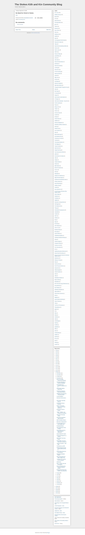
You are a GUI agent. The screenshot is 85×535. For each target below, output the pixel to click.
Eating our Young (58, 260)
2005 (57, 491)
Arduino (56, 163)
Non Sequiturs (57, 287)
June (58, 476)
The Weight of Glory (58, 512)
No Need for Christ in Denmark (61, 404)
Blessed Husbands (58, 167)
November (59, 374)
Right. (17, 15)
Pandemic (56, 196)
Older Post (48, 29)
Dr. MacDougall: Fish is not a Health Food (61, 424)
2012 (57, 366)
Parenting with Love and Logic (60, 514)
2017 (57, 358)
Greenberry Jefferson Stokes (60, 124)
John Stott (56, 59)
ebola (56, 318)
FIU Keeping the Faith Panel (60, 40)
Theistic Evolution (58, 146)
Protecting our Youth (58, 138)
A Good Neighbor (60, 396)
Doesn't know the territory (59, 253)
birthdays (56, 217)
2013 (57, 365)
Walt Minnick (57, 148)
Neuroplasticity (57, 285)
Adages (56, 159)
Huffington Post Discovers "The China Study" (61, 394)
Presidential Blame (60, 425)
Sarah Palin (57, 20)
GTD (55, 18)
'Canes (56, 26)
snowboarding (57, 332)
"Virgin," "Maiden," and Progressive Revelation (61, 413)
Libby (56, 275)
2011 (57, 368)
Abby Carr (56, 77)
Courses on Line (58, 245)
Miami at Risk (57, 279)
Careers (56, 169)
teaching (56, 336)
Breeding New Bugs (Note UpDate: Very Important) (62, 470)
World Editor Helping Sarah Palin (60, 389)
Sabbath (56, 200)
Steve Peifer (57, 30)
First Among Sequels (58, 498)
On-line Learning (58, 102)
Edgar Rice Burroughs (59, 177)
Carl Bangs (57, 81)
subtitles (56, 334)
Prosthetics (57, 198)
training (56, 342)
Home (33, 29)
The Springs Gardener (59, 142)
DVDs (56, 171)
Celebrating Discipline (59, 235)
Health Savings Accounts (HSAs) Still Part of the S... (61, 448)
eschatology (57, 320)
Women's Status (58, 53)
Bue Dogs (56, 231)
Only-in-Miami (57, 194)
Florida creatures (58, 181)
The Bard (56, 140)
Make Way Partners (58, 85)
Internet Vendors (58, 271)
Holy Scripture (57, 500)
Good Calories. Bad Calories (60, 97)
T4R (55, 303)
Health (56, 36)
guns (55, 24)
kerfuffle (56, 324)
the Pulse (56, 223)
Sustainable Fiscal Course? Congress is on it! (62, 385)
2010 (57, 370)
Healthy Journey (58, 14)
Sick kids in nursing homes (60, 202)
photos (56, 57)
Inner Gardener (57, 130)
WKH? (56, 215)
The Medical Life (58, 206)
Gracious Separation (58, 122)
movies (56, 75)
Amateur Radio (57, 161)
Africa (56, 89)
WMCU (56, 51)
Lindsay (56, 515)
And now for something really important (61, 418)
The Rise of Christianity (59, 305)
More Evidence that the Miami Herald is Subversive (61, 431)
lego (55, 38)
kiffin (55, 328)
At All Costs (57, 523)
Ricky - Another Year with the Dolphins (61, 464)
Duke (56, 32)
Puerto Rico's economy (59, 293)
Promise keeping (58, 71)
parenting (56, 63)
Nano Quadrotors (58, 189)
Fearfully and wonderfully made (60, 179)
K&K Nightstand (58, 497)
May (58, 477)
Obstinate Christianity (59, 289)
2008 (57, 486)
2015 (57, 361)
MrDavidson (57, 281)
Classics (56, 110)
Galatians (56, 120)
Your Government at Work (59, 152)
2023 (57, 350)
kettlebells (56, 326)
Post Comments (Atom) (36, 32)
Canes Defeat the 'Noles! (61, 433)
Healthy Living (57, 185)
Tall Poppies (57, 204)
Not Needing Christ (21, 19)
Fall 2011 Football (58, 83)
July (58, 474)
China (56, 239)
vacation (56, 344)
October (58, 376)
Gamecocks (57, 267)
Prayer (56, 104)
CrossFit (56, 114)
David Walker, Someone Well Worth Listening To (61, 441)
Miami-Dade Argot (58, 134)
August (58, 472)
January (58, 484)
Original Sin (57, 510)
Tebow (56, 44)
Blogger (48, 532)
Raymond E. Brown (58, 42)
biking (56, 315)
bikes (56, 313)
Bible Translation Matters (61, 420)
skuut (56, 330)
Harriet (56, 126)
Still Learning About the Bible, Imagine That (61, 457)
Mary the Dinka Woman (59, 61)
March (58, 481)
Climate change (57, 241)
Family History (57, 118)
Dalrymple (56, 173)
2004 (57, 492)
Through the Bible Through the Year (61, 87)
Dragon (56, 95)
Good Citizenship (58, 183)
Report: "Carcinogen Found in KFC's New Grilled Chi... (61, 406)
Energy (56, 116)
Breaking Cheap (58, 229)
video (56, 157)
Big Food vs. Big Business (61, 421)
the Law (56, 338)
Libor (55, 132)
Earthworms (57, 258)
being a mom (57, 106)
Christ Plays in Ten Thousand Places (61, 502)
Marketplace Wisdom (58, 277)
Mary (61, 510)
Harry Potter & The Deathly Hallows (61, 520)
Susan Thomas (57, 301)
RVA (55, 295)
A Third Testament (58, 505)
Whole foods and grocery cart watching (61, 452)
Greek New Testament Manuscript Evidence (61, 392)
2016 (57, 360)
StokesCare (59, 461)
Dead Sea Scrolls (58, 65)
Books (56, 16)
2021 (57, 353)
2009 (57, 371)
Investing (56, 67)
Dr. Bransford (57, 93)
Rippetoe (56, 297)
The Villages (57, 144)
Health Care (57, 128)
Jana (55, 503)
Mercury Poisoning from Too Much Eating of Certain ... (61, 467)
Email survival (57, 263)
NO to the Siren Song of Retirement (61, 283)
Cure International (58, 247)
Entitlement (57, 34)
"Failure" (56, 108)
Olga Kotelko (57, 291)
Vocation (56, 213)
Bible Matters (57, 165)
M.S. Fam (56, 12)
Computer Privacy (58, 243)
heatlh (56, 322)
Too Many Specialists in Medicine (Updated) (61, 383)
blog (55, 219)
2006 (57, 489)
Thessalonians (57, 307)
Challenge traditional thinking (60, 237)
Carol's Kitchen (57, 233)
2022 (57, 352)
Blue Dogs (56, 91)
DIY (55, 249)
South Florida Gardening (59, 299)
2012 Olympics (57, 225)
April (58, 479)
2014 (57, 363)
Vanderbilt (56, 211)
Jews (56, 273)
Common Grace (58, 112)
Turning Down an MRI (61, 446)
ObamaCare (57, 69)
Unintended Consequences (60, 209)
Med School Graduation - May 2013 (61, 100)
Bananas (56, 28)
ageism (56, 309)
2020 (57, 355)
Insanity (56, 187)
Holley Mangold (57, 269)
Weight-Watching (58, 150)
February (58, 482)
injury (56, 221)
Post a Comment (20, 24)
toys (55, 340)
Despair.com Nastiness (59, 175)
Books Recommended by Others (61, 46)
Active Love (57, 227)
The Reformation (58, 22)
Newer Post (18, 29)
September (59, 378)
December (59, 373)
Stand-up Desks (58, 73)
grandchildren (57, 55)
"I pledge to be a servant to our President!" (61, 460)
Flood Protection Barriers (59, 265)
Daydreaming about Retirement (60, 251)
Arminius (56, 79)
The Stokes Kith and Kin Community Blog (38, 4)
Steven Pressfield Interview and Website (61, 380)
